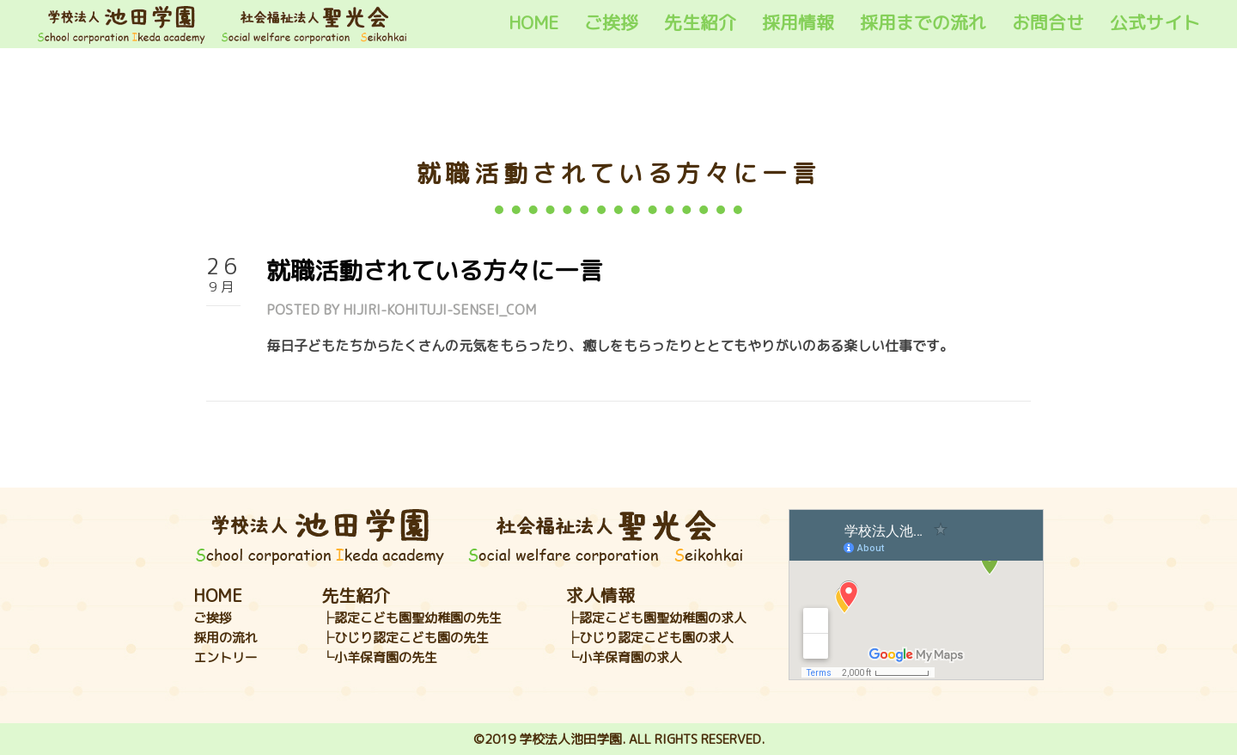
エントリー (225, 657)
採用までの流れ (923, 22)
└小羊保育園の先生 (379, 657)
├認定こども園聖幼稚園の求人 (656, 618)
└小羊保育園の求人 (624, 657)
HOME (533, 22)
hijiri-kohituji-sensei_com (439, 309)
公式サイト (1155, 22)
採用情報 (798, 22)
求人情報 (600, 595)
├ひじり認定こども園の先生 (405, 638)
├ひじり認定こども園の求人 (650, 638)
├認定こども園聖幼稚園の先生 (411, 618)
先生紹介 (700, 22)
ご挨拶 (611, 22)
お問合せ (1048, 22)
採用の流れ (225, 638)
